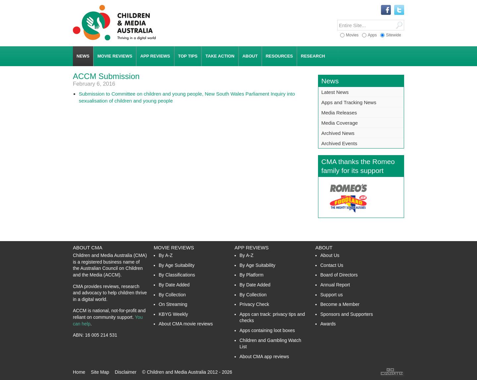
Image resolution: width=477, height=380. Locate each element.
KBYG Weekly (173, 314)
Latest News (335, 92)
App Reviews (252, 247)
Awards (328, 323)
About (324, 247)
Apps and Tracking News (348, 102)
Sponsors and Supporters (346, 314)
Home (79, 372)
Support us (331, 294)
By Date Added (174, 284)
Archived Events (339, 143)
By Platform (251, 274)
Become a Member (339, 304)
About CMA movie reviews (186, 323)
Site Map (100, 372)
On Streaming (173, 304)
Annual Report (335, 284)
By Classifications (177, 274)
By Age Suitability (176, 265)
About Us (330, 255)
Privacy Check (254, 304)
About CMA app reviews (264, 356)
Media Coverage (339, 123)
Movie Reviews (174, 247)
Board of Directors (339, 274)
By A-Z (166, 255)
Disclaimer (125, 372)
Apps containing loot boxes (267, 330)
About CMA (87, 247)
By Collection (172, 294)
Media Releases (339, 112)
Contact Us (331, 265)
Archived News (337, 133)
